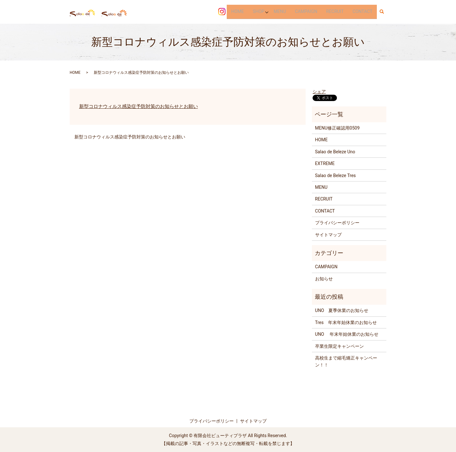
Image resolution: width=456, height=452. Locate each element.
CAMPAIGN (306, 11)
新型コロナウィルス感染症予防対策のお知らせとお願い (138, 106)
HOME (237, 11)
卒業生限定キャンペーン (339, 346)
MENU (280, 11)
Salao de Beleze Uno (335, 151)
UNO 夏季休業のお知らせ (342, 310)
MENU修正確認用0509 (337, 128)
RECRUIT (335, 11)
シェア (319, 91)
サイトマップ (328, 234)
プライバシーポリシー (337, 222)
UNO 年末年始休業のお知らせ (346, 334)
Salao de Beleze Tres (335, 175)
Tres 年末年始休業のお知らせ (346, 322)
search (384, 11)
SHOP (258, 11)
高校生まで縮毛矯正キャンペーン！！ (346, 361)
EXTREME (325, 163)
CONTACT (362, 11)
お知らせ (324, 278)
